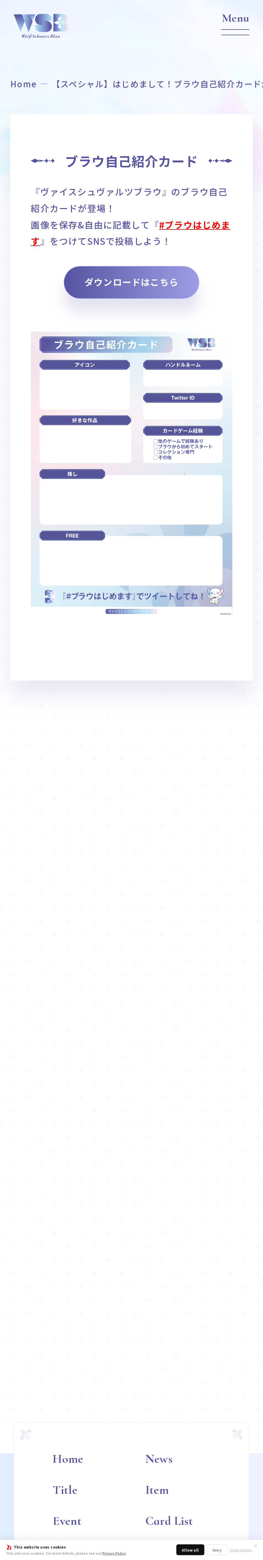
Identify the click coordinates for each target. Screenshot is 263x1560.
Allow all (190, 1549)
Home (23, 84)
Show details (241, 1550)
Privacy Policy (114, 1553)
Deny (217, 1549)
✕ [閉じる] (256, 1546)
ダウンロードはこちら (131, 281)
